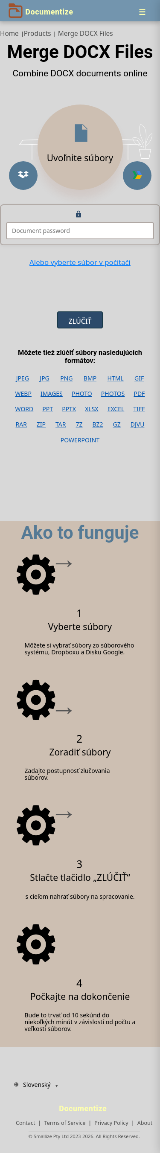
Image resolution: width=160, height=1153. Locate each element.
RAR (20, 424)
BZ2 (97, 424)
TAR (60, 424)
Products (37, 33)
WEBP (23, 393)
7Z (79, 424)
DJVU (138, 424)
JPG (44, 378)
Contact (25, 1123)
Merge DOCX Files (85, 33)
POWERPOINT (80, 440)
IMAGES (52, 393)
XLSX (91, 409)
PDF (139, 393)
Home (9, 33)
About (145, 1123)
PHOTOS (113, 393)
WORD (24, 409)
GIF (139, 378)
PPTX (69, 409)
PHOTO (82, 393)
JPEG (22, 378)
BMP (90, 378)
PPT (47, 409)
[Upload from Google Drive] (137, 175)
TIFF (139, 409)
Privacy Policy (111, 1123)
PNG (66, 378)
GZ (117, 424)
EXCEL (116, 409)
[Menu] (142, 12)
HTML (115, 378)
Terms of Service (65, 1123)
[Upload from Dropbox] (23, 175)
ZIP (41, 424)
